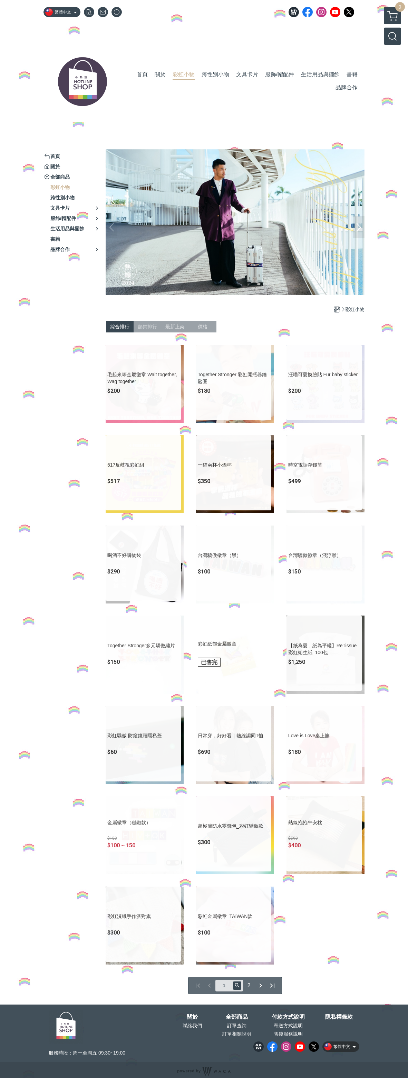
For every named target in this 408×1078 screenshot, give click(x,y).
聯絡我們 (192, 1025)
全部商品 (237, 1017)
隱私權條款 (339, 1017)
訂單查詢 (236, 1025)
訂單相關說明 (236, 1033)
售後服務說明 (288, 1033)
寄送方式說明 (288, 1025)
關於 (192, 1017)
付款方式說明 (288, 1017)
